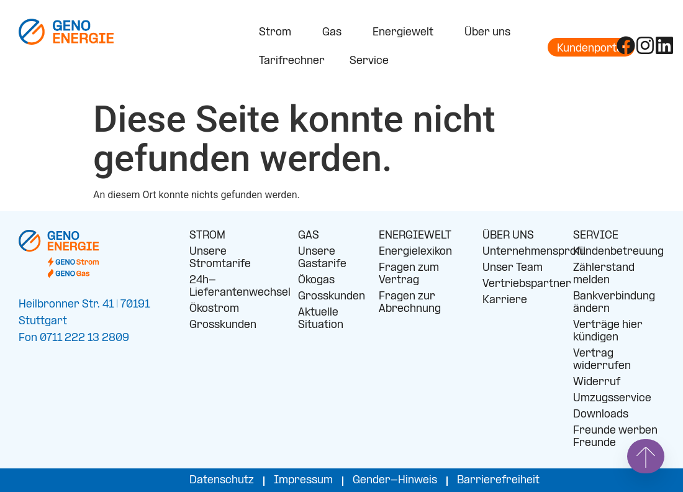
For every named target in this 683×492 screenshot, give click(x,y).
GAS (308, 236)
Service (372, 61)
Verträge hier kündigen (608, 331)
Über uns (490, 33)
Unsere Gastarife (322, 258)
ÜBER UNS (508, 236)
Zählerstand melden (604, 274)
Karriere (504, 300)
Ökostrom (214, 309)
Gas (335, 33)
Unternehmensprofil (518, 252)
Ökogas (316, 280)
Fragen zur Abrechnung (410, 303)
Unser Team (512, 268)
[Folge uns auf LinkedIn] (664, 45)
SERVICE (595, 236)
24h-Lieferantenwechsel (234, 287)
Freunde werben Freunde (615, 437)
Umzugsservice (612, 398)
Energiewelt (406, 33)
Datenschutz (221, 480)
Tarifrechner (292, 61)
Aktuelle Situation (320, 319)
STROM (207, 236)
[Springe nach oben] (645, 456)
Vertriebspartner (518, 284)
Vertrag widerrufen (602, 360)
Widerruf (596, 382)
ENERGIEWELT (415, 236)
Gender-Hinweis (395, 480)
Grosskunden (222, 325)
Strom (278, 33)
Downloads (600, 415)
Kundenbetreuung (618, 252)
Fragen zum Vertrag (409, 274)
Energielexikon (415, 252)
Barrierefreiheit (498, 480)
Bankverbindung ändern (614, 303)
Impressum (303, 480)
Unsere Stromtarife (220, 258)
